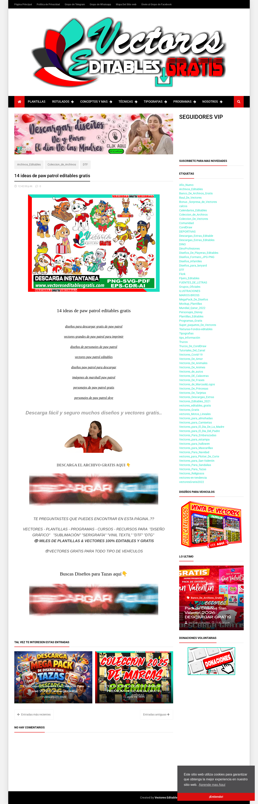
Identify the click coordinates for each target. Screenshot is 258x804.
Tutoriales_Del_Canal (192, 350)
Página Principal (23, 4)
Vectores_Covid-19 (191, 354)
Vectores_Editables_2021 (195, 401)
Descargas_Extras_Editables (196, 240)
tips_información (189, 337)
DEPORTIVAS (187, 231)
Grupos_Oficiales (189, 286)
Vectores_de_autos (191, 371)
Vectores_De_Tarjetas (192, 392)
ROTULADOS (63, 101)
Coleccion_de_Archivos (62, 164)
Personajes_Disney (191, 312)
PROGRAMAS (184, 101)
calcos (183, 206)
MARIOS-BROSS (189, 295)
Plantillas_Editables (191, 316)
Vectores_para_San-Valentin (196, 460)
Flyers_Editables (189, 278)
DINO (182, 244)
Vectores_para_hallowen (194, 443)
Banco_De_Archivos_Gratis (196, 193)
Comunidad (186, 223)
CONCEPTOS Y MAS (96, 101)
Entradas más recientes (34, 714)
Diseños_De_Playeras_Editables (198, 252)
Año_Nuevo (186, 185)
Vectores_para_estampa (194, 439)
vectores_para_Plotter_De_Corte (199, 456)
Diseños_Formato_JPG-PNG (196, 257)
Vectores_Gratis (189, 409)
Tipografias (186, 333)
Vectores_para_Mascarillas (196, 448)
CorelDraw (185, 227)
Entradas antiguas (156, 714)
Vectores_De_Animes (192, 367)
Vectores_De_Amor (191, 358)
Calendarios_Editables (193, 210)
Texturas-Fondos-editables (195, 329)
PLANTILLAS (36, 101)
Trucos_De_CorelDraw (192, 346)
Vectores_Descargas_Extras (196, 397)
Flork (182, 274)
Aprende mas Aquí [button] (212, 784)
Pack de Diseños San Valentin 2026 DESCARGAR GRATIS (208, 612)
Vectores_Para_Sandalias (195, 465)
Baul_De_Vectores (190, 197)
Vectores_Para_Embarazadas (197, 435)
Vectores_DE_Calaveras (194, 375)
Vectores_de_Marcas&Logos (197, 384)
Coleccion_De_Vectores (193, 218)
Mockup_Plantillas (190, 303)
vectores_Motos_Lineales (195, 414)
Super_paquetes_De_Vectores (197, 325)
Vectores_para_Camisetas (195, 422)
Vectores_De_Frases (191, 380)
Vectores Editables (167, 797)
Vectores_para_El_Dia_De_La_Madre (201, 426)
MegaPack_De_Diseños (193, 299)
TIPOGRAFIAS (155, 101)
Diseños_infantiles (190, 261)
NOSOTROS (212, 101)
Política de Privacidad (48, 4)
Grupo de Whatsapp (101, 4)
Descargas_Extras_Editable (196, 235)
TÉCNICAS (128, 101)
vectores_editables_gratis (195, 405)
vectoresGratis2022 (191, 482)
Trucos (183, 342)
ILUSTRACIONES (189, 291)
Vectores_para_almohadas (196, 418)
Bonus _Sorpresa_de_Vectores (198, 201)
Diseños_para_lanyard (193, 265)
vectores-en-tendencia (193, 477)
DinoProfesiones (189, 248)
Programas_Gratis (190, 320)
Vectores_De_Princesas (193, 388)
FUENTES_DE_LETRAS (193, 282)
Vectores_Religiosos (191, 473)
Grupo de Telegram (75, 4)
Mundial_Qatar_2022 (192, 308)
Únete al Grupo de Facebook (156, 4)
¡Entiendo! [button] (216, 796)
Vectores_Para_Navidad (194, 452)
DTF (85, 164)
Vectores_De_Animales (193, 363)
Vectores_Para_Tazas (192, 469)
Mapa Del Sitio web (126, 4)
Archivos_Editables (29, 164)
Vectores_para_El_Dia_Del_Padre (199, 431)
